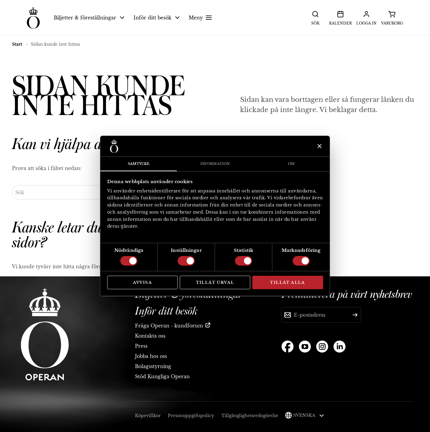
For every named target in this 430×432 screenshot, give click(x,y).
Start (17, 44)
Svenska (308, 415)
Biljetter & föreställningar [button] (89, 18)
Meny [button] (201, 17)
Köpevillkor (148, 415)
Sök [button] (315, 17)
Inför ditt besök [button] (156, 18)
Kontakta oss (150, 336)
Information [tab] (215, 164)
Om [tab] (291, 164)
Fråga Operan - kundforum (169, 326)
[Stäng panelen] (318, 146)
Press (141, 346)
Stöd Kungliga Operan (162, 376)
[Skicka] (355, 315)
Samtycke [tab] (139, 164)
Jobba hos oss (151, 356)
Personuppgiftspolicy (191, 415)
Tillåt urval (215, 282)
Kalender (340, 17)
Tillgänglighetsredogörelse (249, 415)
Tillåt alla (287, 282)
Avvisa (142, 282)
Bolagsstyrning (153, 366)
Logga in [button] (366, 17)
